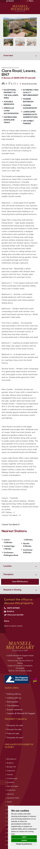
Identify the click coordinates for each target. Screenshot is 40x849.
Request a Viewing (12, 590)
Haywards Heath (13, 798)
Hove (9, 809)
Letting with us (14, 698)
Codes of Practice (15, 666)
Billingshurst (11, 759)
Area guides (12, 702)
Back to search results (13, 626)
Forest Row (11, 790)
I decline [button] (24, 840)
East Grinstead (12, 786)
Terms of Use (12, 660)
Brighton (10, 763)
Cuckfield (10, 782)
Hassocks (10, 794)
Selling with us (14, 694)
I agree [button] (24, 837)
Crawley (10, 774)
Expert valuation (15, 709)
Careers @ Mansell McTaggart (21, 713)
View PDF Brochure (20, 582)
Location (8, 566)
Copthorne (11, 770)
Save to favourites (28, 83)
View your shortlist (13, 615)
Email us (9, 611)
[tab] (20, 55)
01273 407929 (12, 608)
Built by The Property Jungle (20, 671)
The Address (13, 705)
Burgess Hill (11, 767)
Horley (9, 802)
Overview (8, 56)
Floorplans (8, 575)
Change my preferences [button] (24, 844)
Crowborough (12, 778)
